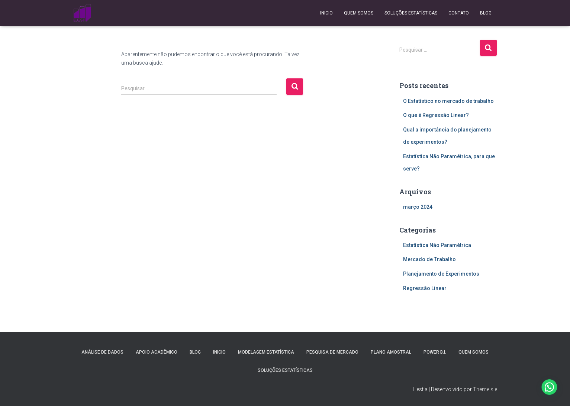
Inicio (326, 13)
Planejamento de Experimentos (441, 274)
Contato (458, 13)
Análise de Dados (102, 352)
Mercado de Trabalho (429, 259)
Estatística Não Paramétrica (437, 245)
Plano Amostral (391, 352)
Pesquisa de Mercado (332, 352)
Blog (486, 13)
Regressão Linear (425, 288)
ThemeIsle (485, 389)
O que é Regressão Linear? (436, 115)
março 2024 (417, 207)
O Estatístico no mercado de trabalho (448, 101)
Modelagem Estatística (266, 352)
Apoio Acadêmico (156, 352)
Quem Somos (358, 13)
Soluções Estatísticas (410, 13)
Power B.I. (435, 352)
